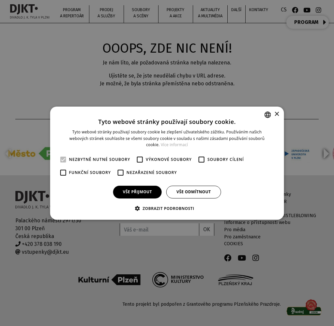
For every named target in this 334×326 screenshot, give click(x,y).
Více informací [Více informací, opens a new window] (174, 144)
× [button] (276, 114)
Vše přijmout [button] (137, 192)
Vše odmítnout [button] (193, 192)
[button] (167, 208)
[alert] (167, 163)
